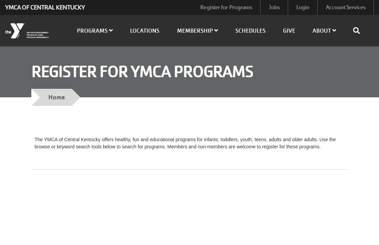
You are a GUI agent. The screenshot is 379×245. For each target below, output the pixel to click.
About (324, 31)
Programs (95, 31)
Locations (144, 31)
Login (303, 7)
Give (289, 31)
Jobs (274, 7)
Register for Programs (226, 7)
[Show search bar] (359, 30)
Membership (197, 31)
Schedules (250, 31)
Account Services (345, 7)
